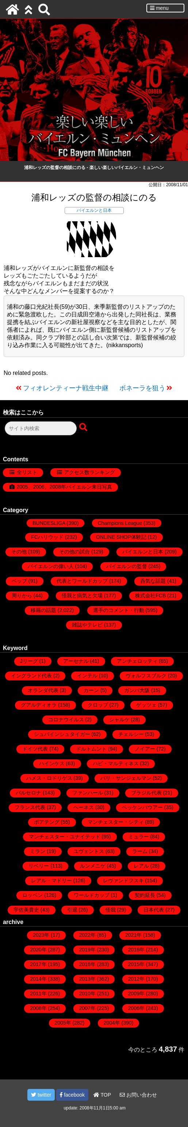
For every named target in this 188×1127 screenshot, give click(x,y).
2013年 (87, 979)
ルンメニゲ (92, 866)
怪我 (110, 910)
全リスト (27, 472)
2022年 (87, 935)
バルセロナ (28, 793)
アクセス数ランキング (89, 472)
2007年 (87, 1008)
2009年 (136, 993)
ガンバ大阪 (137, 690)
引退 (72, 910)
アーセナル (76, 661)
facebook (72, 1095)
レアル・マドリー (51, 880)
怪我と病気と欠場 (82, 595)
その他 (19, 552)
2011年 (38, 993)
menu (159, 8)
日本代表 (153, 910)
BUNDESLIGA (48, 523)
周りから (22, 595)
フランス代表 (30, 807)
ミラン (37, 851)
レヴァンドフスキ (123, 880)
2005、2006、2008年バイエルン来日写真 (64, 487)
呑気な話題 (153, 581)
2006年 (136, 1008)
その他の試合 (74, 552)
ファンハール (87, 793)
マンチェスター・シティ (116, 822)
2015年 (136, 964)
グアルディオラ (39, 705)
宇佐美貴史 (26, 910)
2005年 (63, 1023)
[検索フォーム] (41, 428)
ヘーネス (83, 807)
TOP (102, 1095)
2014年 (38, 979)
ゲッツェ (146, 705)
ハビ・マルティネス (116, 763)
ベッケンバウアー (142, 807)
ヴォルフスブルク (146, 676)
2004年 (112, 1023)
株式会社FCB (150, 595)
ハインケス (52, 763)
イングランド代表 (31, 676)
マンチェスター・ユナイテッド (64, 836)
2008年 (38, 1008)
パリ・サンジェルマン (125, 778)
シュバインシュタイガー (62, 734)
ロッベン (32, 895)
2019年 (87, 950)
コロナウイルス (66, 719)
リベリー (38, 866)
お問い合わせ (138, 1095)
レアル (141, 866)
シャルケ (119, 719)
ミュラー (138, 836)
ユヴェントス (88, 851)
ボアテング (47, 822)
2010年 (87, 993)
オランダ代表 (43, 690)
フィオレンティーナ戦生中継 (65, 388)
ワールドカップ (92, 895)
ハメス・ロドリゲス (49, 778)
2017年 (38, 964)
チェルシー (131, 734)
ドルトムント (91, 749)
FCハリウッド (47, 537)
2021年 (133, 935)
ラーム (139, 851)
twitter (41, 1095)
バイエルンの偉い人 (51, 566)
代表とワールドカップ (82, 581)
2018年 (136, 950)
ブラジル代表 (146, 793)
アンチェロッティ (137, 661)
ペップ (19, 581)
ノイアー (145, 749)
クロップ (98, 705)
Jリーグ (29, 661)
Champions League (120, 523)
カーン (91, 690)
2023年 (41, 935)
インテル (87, 676)
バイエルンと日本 (94, 210)
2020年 (38, 950)
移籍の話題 (43, 610)
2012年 (136, 979)
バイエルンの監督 (126, 566)
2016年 (87, 964)
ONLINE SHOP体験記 (121, 537)
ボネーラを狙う (142, 388)
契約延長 (145, 895)
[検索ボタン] (84, 427)
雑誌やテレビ (87, 625)
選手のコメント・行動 (118, 610)
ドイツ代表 (35, 749)
